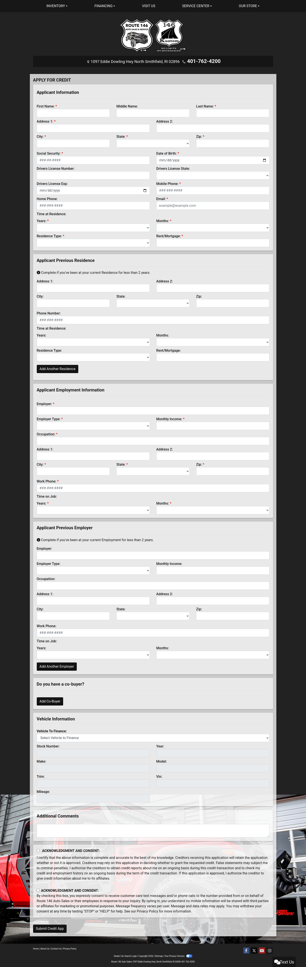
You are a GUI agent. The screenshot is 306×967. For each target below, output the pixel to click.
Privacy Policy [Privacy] (70, 949)
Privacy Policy (147, 910)
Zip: (199, 135)
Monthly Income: (169, 418)
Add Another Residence (57, 368)
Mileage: (43, 790)
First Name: (46, 105)
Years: (41, 220)
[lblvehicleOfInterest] (153, 737)
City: (40, 135)
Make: (41, 760)
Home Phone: (47, 198)
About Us (44, 949)
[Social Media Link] (270, 951)
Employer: (44, 403)
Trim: (41, 775)
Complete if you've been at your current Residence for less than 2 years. (94, 271)
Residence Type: (49, 235)
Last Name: (205, 105)
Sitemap (159, 956)
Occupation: (46, 433)
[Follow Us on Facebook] (246, 951)
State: (120, 135)
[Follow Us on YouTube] (262, 951)
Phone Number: (49, 312)
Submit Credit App (50, 927)
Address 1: (45, 120)
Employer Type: (48, 418)
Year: (160, 745)
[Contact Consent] (38, 889)
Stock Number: (48, 745)
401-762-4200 (204, 60)
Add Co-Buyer (50, 700)
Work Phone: (46, 480)
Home (36, 949)
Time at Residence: (51, 213)
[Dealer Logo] (153, 37)
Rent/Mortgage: (168, 235)
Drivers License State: (173, 167)
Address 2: (164, 120)
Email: (161, 198)
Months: (162, 220)
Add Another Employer (57, 665)
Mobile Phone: (167, 182)
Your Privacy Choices (178, 956)
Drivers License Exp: (52, 182)
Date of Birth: (166, 152)
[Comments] (153, 829)
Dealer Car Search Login (125, 956)
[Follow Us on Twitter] (254, 951)
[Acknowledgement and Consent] (38, 849)
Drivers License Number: (56, 167)
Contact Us (56, 949)
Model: (161, 760)
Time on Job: (47, 495)
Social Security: (49, 152)
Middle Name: (127, 105)
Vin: (159, 775)
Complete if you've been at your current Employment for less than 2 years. (95, 539)
